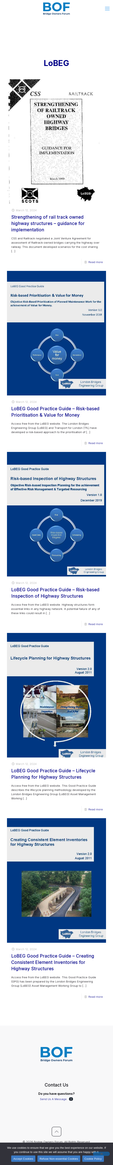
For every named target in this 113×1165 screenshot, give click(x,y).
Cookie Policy (93, 1158)
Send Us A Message (53, 1099)
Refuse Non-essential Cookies (59, 1158)
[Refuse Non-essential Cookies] (101, 1154)
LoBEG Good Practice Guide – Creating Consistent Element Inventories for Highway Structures (52, 962)
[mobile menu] (107, 8)
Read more (95, 262)
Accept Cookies (23, 1158)
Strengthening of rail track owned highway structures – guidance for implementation (48, 223)
